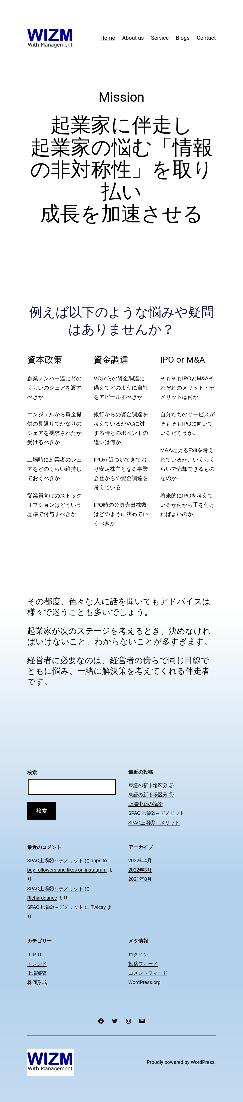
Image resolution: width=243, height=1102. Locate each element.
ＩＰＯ (34, 954)
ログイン (138, 954)
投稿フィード (143, 964)
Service (160, 38)
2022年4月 (140, 860)
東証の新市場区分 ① (151, 794)
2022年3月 (140, 870)
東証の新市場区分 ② (151, 785)
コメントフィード (148, 973)
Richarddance (42, 898)
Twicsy (98, 907)
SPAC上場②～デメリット (156, 813)
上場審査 (37, 973)
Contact (206, 38)
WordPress (202, 1062)
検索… (34, 772)
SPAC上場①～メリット (154, 822)
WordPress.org (144, 982)
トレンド (37, 964)
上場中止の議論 (145, 804)
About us (133, 38)
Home (107, 38)
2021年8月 (140, 879)
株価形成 (37, 982)
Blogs (182, 38)
